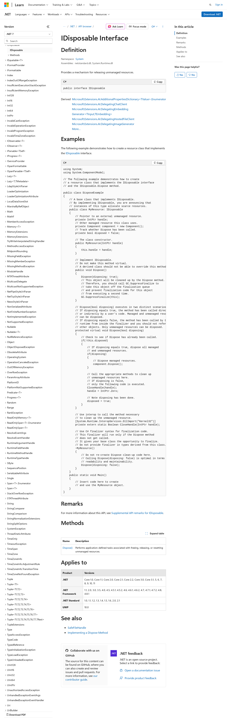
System (80, 59)
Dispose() (68, 547)
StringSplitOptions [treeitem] (17, 523)
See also (180, 56)
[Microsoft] (6, 4)
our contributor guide (81, 677)
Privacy (77, 711)
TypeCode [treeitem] (12, 639)
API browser (85, 26)
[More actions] (163, 26)
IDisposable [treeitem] (16, 50)
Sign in (219, 4)
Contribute (63, 711)
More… (76, 129)
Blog (48, 711)
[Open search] (210, 5)
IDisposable (73, 153)
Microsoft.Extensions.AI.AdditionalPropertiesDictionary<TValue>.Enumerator (119, 99)
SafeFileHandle (77, 627)
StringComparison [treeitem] (17, 513)
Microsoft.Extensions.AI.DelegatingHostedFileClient (103, 119)
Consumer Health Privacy (102, 711)
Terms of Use (130, 711)
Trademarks (147, 711)
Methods (181, 47)
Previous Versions (32, 711)
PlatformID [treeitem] (13, 382)
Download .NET (212, 14)
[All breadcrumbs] (64, 26)
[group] (113, 331)
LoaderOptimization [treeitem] (18, 191)
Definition (181, 33)
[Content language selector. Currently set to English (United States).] (20, 703)
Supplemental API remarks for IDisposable (137, 513)
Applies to (181, 51)
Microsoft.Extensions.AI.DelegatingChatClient (99, 104)
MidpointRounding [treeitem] (17, 251)
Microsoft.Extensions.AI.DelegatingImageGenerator (103, 124)
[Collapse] (48, 26)
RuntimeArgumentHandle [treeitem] (21, 443)
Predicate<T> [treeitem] (14, 392)
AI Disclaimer (11, 711)
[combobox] (28, 34)
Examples (181, 37)
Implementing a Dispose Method (88, 632)
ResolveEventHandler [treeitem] (18, 437)
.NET (72, 26)
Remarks (181, 42)
